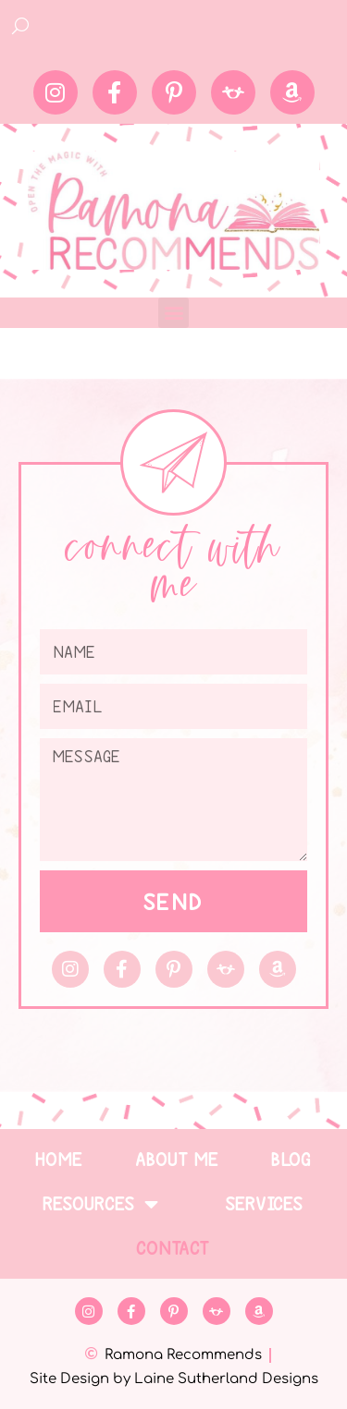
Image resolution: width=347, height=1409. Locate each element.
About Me (177, 1159)
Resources (100, 1204)
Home (59, 1159)
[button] (173, 313)
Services (265, 1204)
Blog (292, 1159)
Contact (173, 1248)
